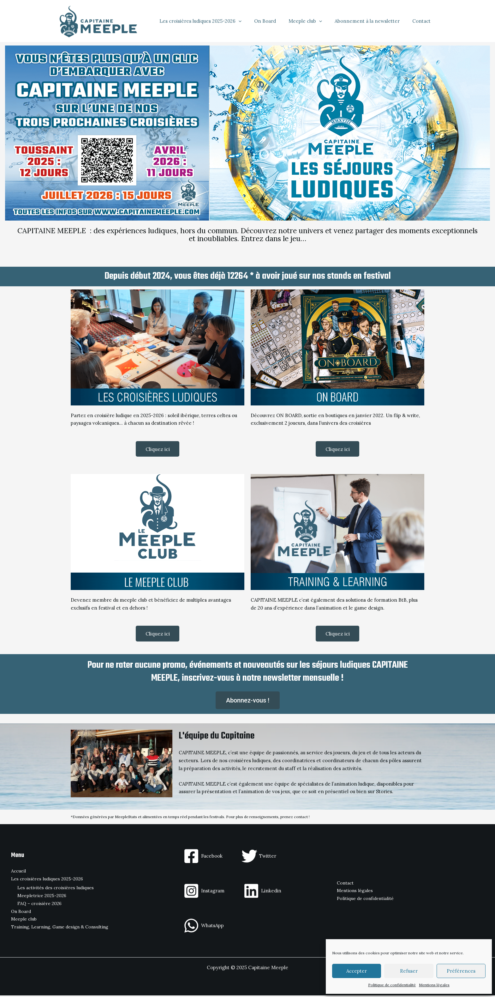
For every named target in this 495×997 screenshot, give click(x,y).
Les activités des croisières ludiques (55, 889)
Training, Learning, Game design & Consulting (59, 929)
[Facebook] (203, 857)
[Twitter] (259, 857)
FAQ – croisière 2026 (39, 905)
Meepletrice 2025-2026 (41, 897)
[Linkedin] (262, 892)
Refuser (409, 971)
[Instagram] (204, 892)
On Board (276, 21)
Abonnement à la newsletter (371, 21)
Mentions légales (434, 984)
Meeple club (313, 21)
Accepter (356, 971)
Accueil (18, 873)
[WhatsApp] (203, 927)
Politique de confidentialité (392, 984)
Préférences (461, 971)
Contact (423, 21)
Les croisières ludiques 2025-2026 (215, 21)
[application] (253, 21)
